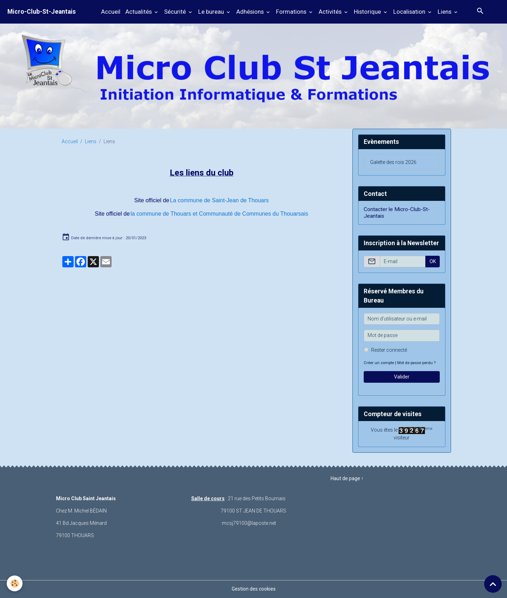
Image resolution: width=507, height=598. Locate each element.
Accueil (110, 11)
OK (433, 261)
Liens (445, 11)
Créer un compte (379, 363)
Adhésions (250, 11)
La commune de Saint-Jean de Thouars (219, 200)
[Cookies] (15, 583)
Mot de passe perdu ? (416, 363)
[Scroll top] (493, 584)
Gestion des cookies (254, 589)
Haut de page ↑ (347, 478)
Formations (292, 11)
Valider (401, 377)
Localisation (410, 11)
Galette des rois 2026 (393, 162)
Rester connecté (389, 350)
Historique (368, 11)
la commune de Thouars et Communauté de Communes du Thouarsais (219, 214)
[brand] (41, 12)
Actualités (139, 11)
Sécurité (175, 11)
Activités (331, 11)
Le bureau (211, 11)
